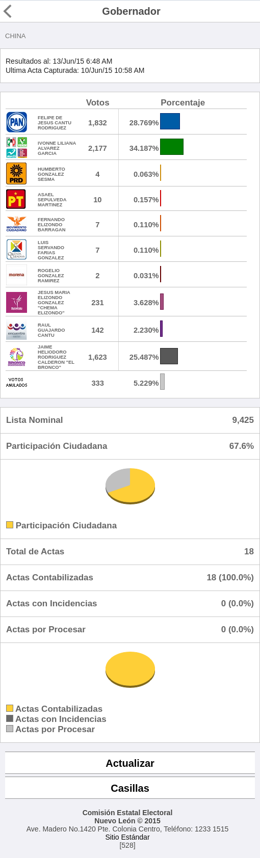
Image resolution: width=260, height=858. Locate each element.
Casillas (130, 788)
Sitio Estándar (127, 837)
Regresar (26, 11)
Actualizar (130, 763)
